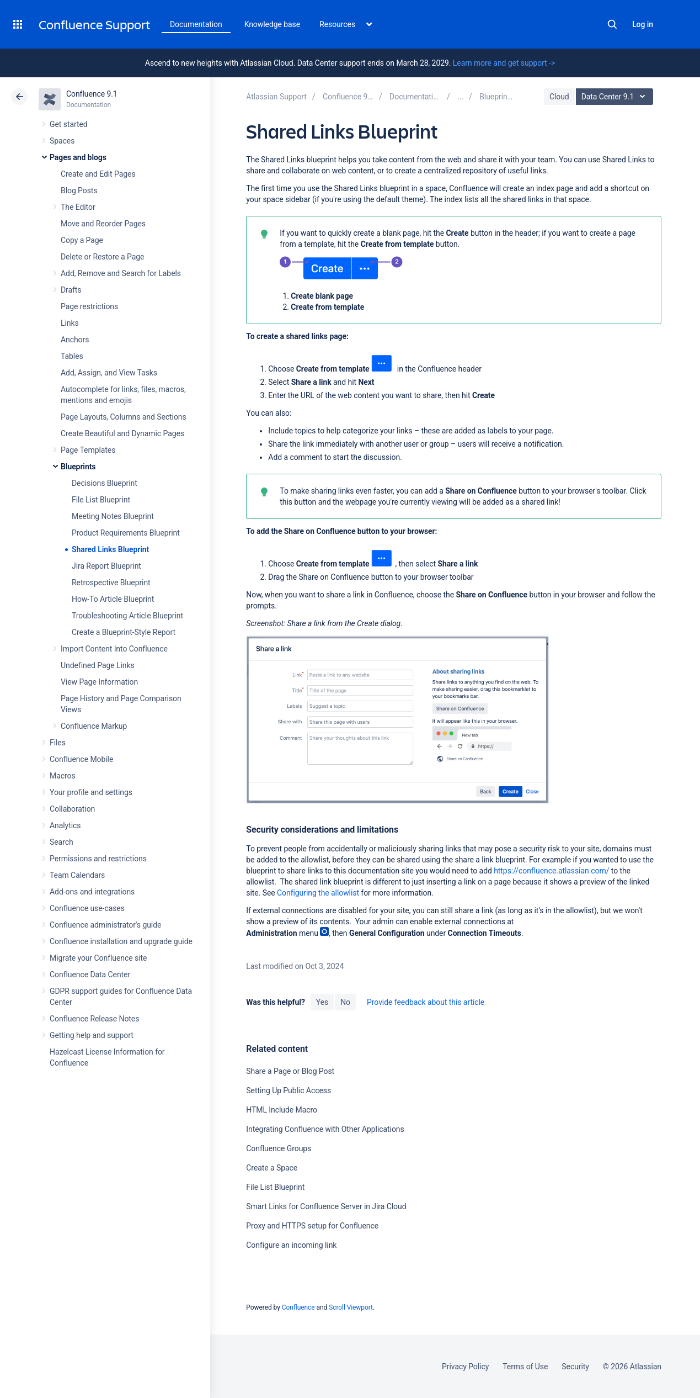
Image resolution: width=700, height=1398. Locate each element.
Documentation (196, 24)
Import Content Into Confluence (114, 648)
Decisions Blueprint (104, 483)
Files (58, 742)
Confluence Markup (94, 726)
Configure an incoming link (291, 1245)
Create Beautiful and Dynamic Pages (122, 433)
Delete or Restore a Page (102, 256)
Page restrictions (89, 306)
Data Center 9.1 (615, 96)
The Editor (78, 207)
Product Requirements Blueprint (126, 532)
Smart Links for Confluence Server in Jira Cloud (326, 1206)
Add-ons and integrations (92, 891)
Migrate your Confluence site (98, 958)
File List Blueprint (101, 499)
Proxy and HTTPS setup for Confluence (312, 1225)
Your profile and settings (91, 792)
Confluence (298, 1307)
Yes (322, 1002)
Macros (63, 775)
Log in (642, 24)
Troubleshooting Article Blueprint (127, 615)
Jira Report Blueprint (106, 566)
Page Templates (88, 450)
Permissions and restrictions (98, 858)
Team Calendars (77, 875)
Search (612, 24)
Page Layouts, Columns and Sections (123, 416)
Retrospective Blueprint (111, 582)
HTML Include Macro (281, 1109)
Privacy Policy (465, 1366)
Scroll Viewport (351, 1307)
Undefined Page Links (98, 665)
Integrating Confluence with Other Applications (325, 1129)
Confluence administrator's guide (105, 924)
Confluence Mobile (81, 759)
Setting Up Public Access (288, 1090)
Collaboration (72, 808)
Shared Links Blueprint (110, 549)
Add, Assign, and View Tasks (109, 372)
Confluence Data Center (90, 974)
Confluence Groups (278, 1148)
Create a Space (271, 1167)
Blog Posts (79, 190)
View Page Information (99, 681)
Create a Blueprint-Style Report (123, 632)
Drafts (71, 289)
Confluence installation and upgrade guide (121, 941)
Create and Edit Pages (98, 174)
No (345, 1002)
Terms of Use (525, 1366)
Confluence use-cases (87, 908)
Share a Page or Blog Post (290, 1071)
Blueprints (78, 466)
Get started (69, 124)
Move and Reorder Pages (103, 223)
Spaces (62, 140)
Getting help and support (91, 1035)
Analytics (65, 825)
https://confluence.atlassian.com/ (551, 870)
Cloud (559, 96)
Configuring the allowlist (318, 892)
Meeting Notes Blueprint (113, 516)
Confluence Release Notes (94, 1018)
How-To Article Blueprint (113, 599)
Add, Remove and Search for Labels (121, 273)
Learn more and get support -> (504, 63)
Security (575, 1366)
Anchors (75, 339)
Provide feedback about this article (425, 1002)
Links (70, 323)
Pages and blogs (78, 157)
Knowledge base (272, 24)
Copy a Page (82, 240)
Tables (72, 356)
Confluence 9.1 (91, 93)
